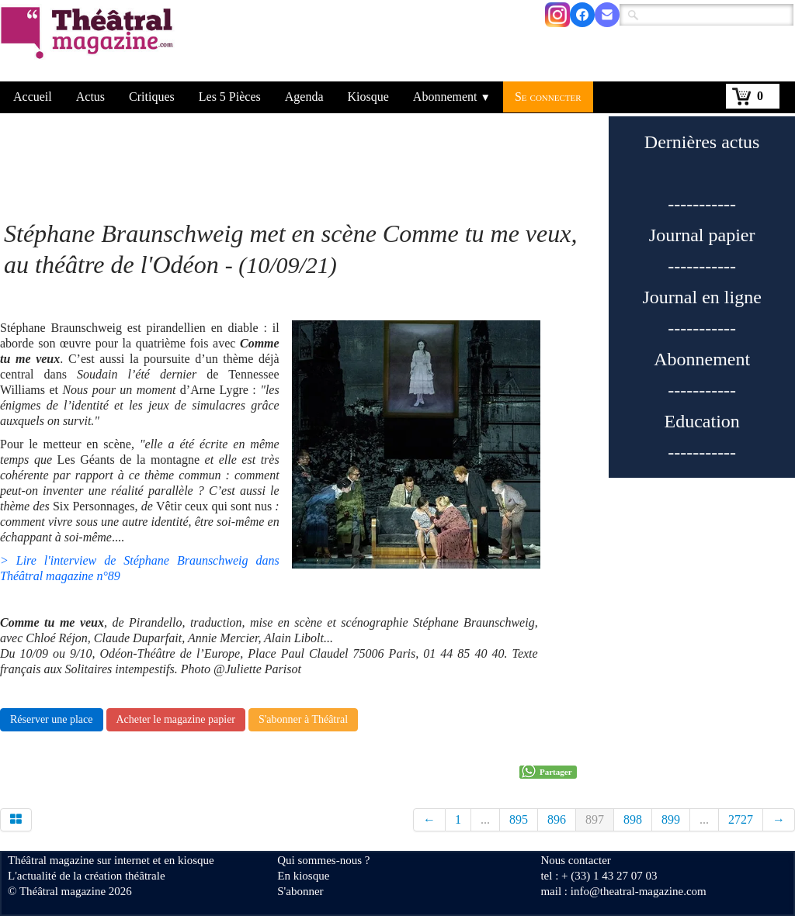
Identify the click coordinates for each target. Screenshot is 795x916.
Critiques (152, 96)
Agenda (304, 96)
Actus (90, 96)
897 (594, 819)
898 (632, 819)
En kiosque (303, 875)
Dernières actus (702, 142)
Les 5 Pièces (230, 96)
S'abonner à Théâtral (303, 719)
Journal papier (702, 235)
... (485, 819)
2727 (740, 819)
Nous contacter (575, 860)
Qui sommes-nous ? (323, 860)
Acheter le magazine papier (176, 719)
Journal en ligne (702, 297)
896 (556, 819)
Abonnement (452, 96)
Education (702, 421)
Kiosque (368, 96)
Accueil (32, 96)
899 (670, 819)
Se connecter (548, 96)
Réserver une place (51, 719)
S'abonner (300, 891)
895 (518, 819)
